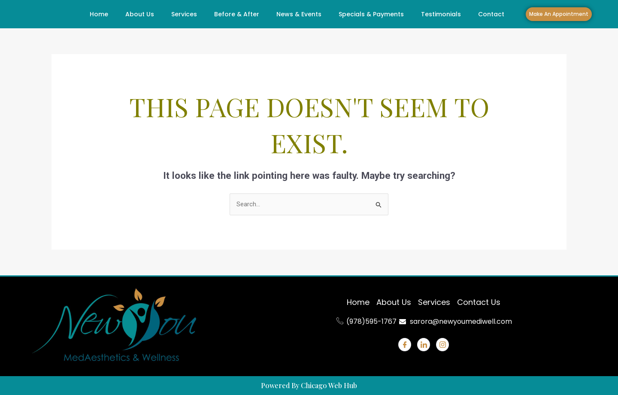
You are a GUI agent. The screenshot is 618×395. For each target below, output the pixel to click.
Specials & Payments (371, 14)
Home (99, 14)
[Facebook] (404, 344)
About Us (139, 14)
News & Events (298, 14)
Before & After (236, 14)
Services (184, 14)
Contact (491, 14)
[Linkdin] (423, 344)
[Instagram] (442, 344)
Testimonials (441, 14)
